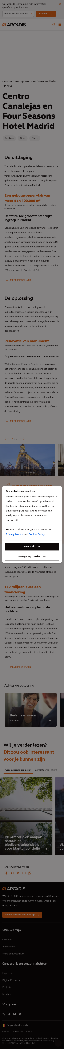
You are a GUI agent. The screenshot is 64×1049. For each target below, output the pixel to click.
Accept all (29, 546)
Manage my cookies (29, 556)
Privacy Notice (14, 534)
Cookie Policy (37, 534)
